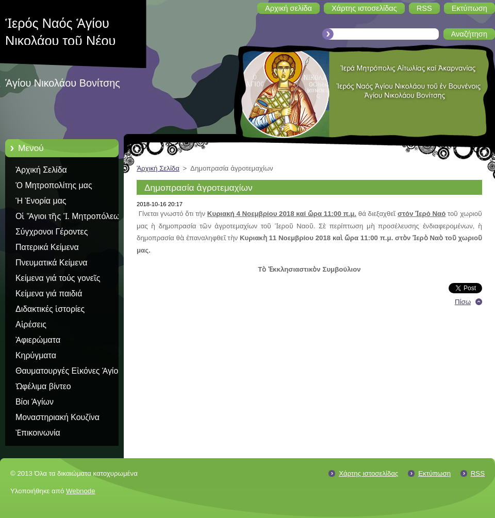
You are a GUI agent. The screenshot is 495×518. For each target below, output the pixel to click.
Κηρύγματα (35, 355)
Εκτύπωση (434, 473)
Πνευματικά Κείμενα (51, 262)
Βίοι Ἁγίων (34, 401)
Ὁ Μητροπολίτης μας (53, 185)
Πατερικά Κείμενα (47, 247)
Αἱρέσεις (30, 324)
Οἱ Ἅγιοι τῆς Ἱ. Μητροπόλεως (69, 216)
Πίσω (463, 302)
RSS (478, 473)
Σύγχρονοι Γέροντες (51, 231)
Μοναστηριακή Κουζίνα (57, 417)
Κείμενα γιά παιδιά (48, 293)
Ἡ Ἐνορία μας (41, 200)
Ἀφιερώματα (37, 340)
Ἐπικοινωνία (37, 432)
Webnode (80, 491)
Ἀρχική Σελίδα (41, 169)
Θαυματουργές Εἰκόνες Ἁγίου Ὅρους (69, 372)
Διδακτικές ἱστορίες (50, 309)
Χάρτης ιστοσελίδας (368, 473)
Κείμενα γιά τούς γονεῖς (58, 278)
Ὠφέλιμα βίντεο (43, 386)
